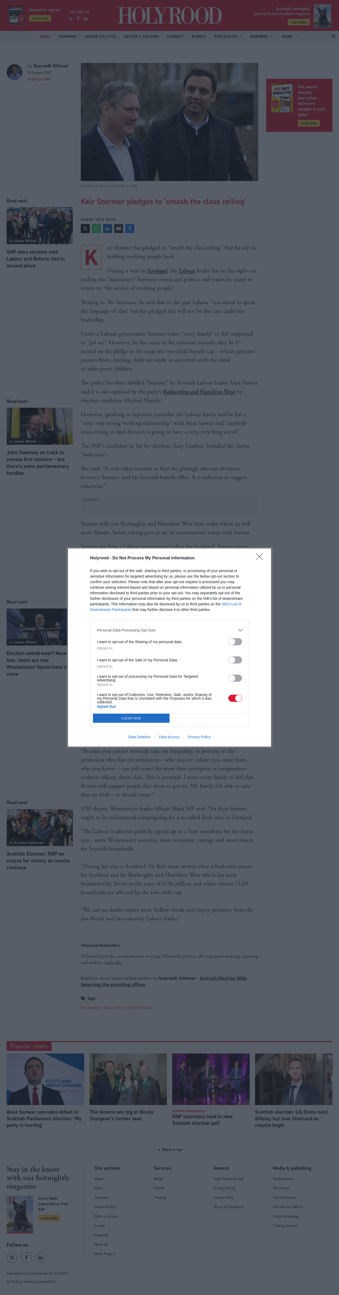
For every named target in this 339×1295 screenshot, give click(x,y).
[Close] (261, 558)
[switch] (235, 641)
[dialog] (169, 647)
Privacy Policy (199, 737)
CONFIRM (131, 718)
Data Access (169, 737)
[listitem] (169, 630)
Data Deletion (139, 737)
